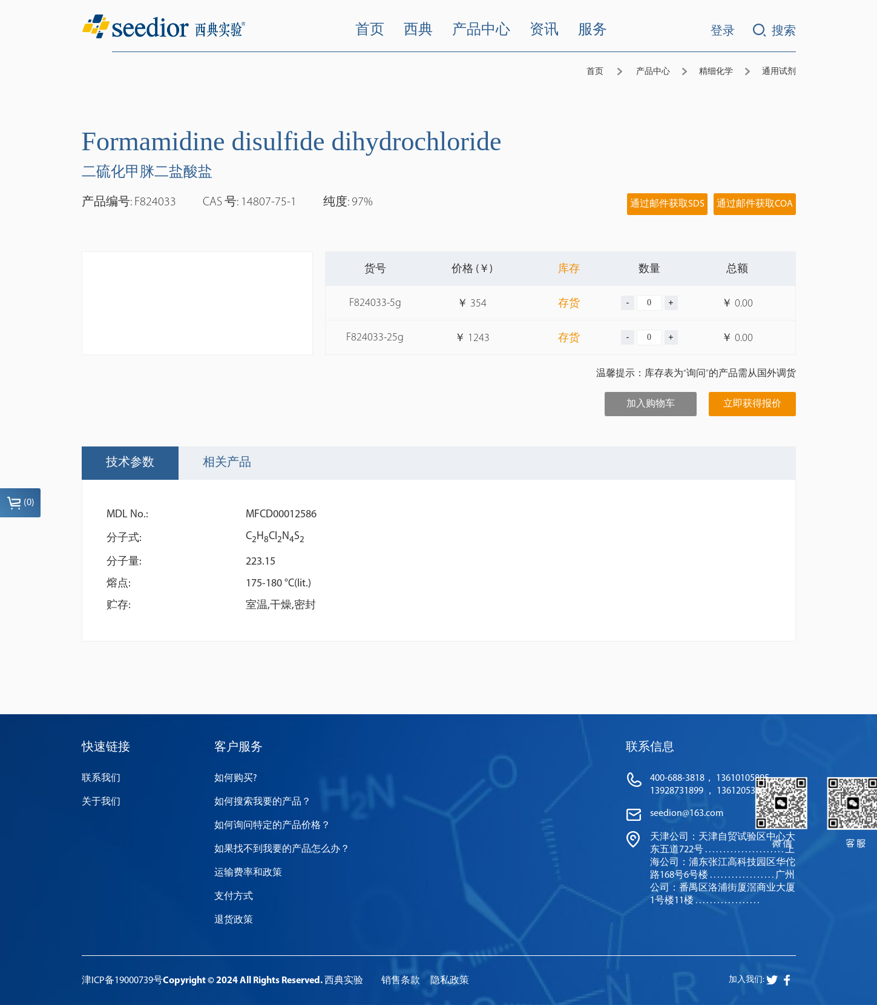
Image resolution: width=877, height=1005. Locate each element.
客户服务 (238, 747)
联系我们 (101, 778)
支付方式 (233, 896)
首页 (594, 71)
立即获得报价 (752, 404)
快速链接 (106, 747)
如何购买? (235, 778)
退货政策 (233, 920)
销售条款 (400, 981)
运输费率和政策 (248, 873)
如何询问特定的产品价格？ (272, 826)
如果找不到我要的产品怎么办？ (282, 849)
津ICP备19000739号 (122, 981)
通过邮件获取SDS (667, 204)
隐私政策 (449, 981)
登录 (723, 31)
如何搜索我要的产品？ (262, 802)
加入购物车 (650, 404)
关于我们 (101, 802)
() (20, 502)
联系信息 (650, 747)
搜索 (774, 31)
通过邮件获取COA (755, 204)
